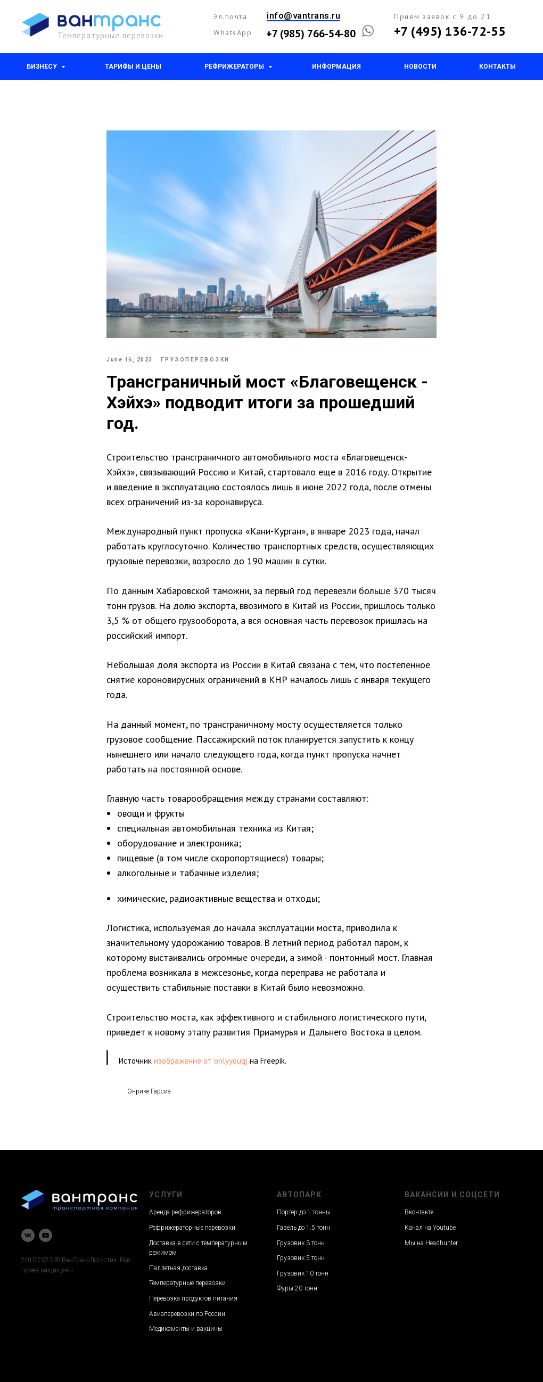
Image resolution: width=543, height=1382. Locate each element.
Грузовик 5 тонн (301, 1258)
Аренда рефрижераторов (185, 1212)
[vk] (28, 1235)
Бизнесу (43, 66)
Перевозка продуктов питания (193, 1298)
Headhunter (441, 1243)
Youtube (444, 1227)
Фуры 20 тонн (297, 1288)
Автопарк (299, 1194)
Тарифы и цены (133, 66)
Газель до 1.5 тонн (303, 1227)
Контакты (497, 66)
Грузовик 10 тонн (302, 1273)
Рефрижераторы (235, 66)
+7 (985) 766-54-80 (311, 33)
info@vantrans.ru (303, 15)
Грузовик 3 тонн (301, 1243)
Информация (336, 66)
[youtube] (45, 1235)
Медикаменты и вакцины (186, 1328)
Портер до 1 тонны (304, 1212)
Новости (420, 66)
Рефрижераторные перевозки (192, 1227)
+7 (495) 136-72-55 (450, 31)
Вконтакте (419, 1212)
